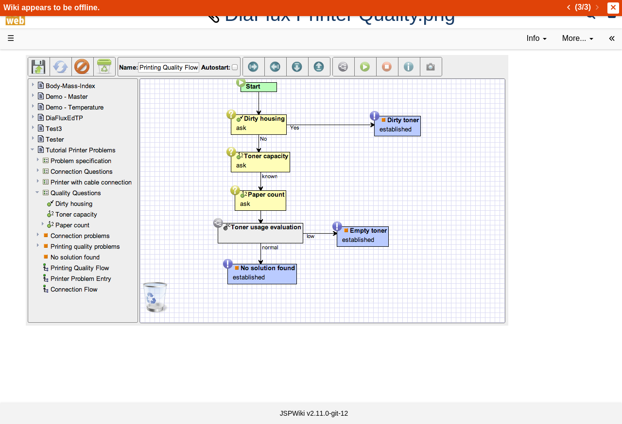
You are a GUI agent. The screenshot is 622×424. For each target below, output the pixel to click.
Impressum (79, 375)
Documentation (53, 154)
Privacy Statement (58, 386)
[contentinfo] (536, 38)
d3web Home (31, 60)
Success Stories (55, 98)
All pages (43, 342)
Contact (40, 375)
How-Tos (42, 220)
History (39, 110)
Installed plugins (55, 364)
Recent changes (55, 353)
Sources (41, 254)
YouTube (42, 309)
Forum (38, 298)
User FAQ (44, 165)
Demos (39, 176)
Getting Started (53, 209)
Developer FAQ (53, 231)
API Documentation (60, 243)
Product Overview (57, 77)
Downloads (46, 88)
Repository (45, 264)
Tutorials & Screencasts (67, 143)
